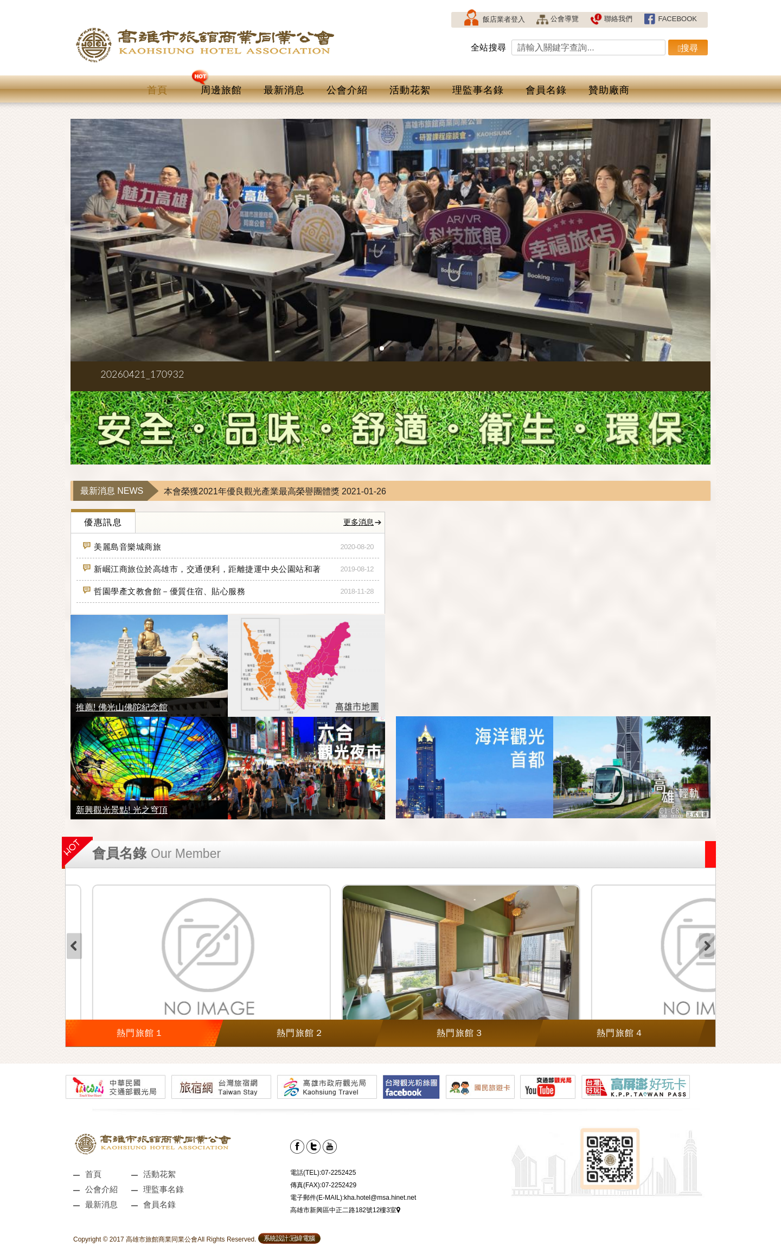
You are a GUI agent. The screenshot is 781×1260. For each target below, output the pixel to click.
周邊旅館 (216, 85)
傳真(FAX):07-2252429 (323, 1185)
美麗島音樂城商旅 (121, 545)
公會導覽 (557, 19)
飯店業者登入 (493, 20)
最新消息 (284, 90)
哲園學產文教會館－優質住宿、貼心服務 (163, 589)
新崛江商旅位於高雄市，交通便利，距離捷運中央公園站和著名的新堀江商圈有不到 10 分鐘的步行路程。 (201, 569)
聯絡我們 (611, 19)
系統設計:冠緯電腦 (289, 1238)
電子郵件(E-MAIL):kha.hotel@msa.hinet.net (353, 1197)
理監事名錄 (478, 90)
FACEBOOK (670, 19)
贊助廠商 (609, 90)
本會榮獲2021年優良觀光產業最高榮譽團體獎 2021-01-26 (275, 491)
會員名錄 (546, 90)
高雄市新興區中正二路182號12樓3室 (345, 1210)
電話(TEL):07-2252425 (323, 1172)
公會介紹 (347, 90)
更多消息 (362, 522)
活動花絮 (410, 90)
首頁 (157, 90)
